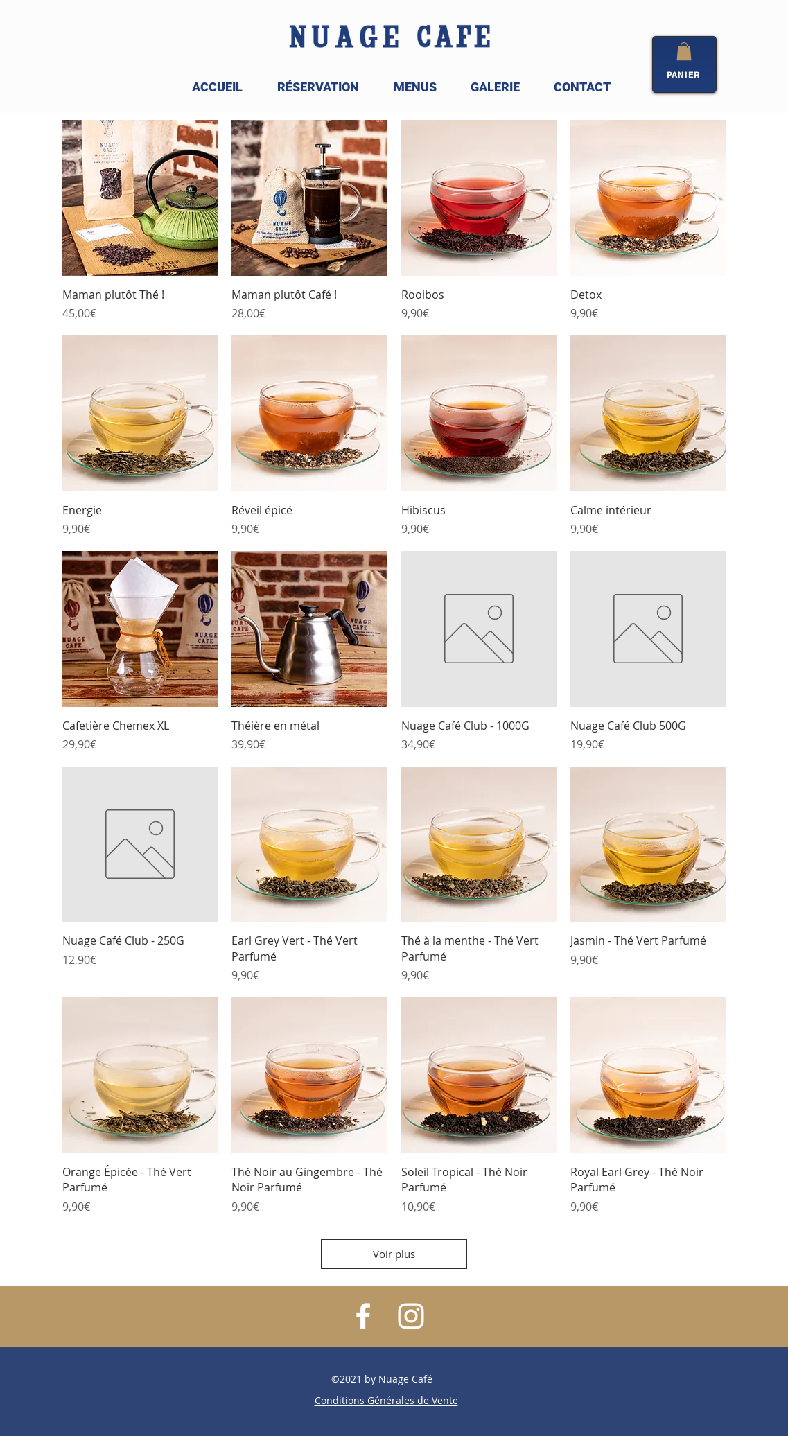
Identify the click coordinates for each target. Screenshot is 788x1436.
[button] (684, 51)
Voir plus (394, 1254)
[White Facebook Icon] (363, 1316)
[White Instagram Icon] (411, 1316)
